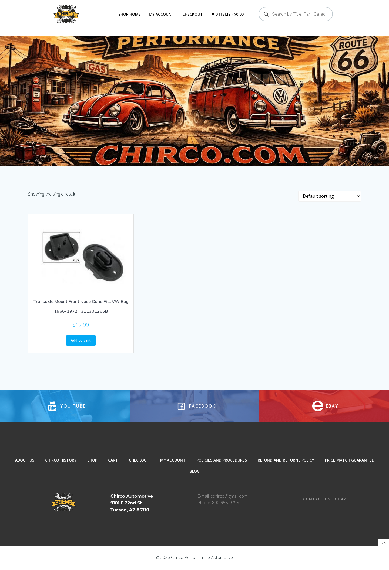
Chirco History (60, 460)
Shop (92, 460)
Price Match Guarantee (349, 460)
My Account (161, 14)
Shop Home (129, 14)
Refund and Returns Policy (286, 460)
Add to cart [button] (81, 341)
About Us (24, 460)
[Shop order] (329, 196)
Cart (113, 460)
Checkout (192, 14)
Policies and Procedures (221, 460)
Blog (195, 471)
